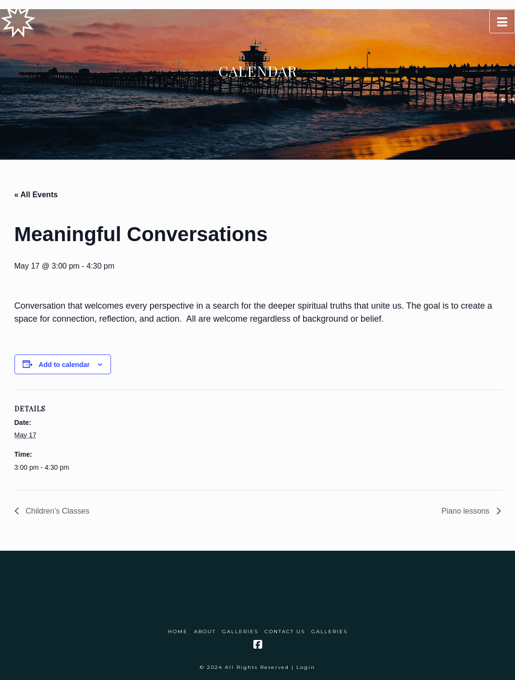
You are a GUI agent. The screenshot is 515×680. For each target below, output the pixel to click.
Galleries (240, 631)
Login (305, 667)
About (205, 631)
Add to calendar (64, 364)
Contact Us (284, 631)
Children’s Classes (57, 511)
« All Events (36, 194)
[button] (502, 21)
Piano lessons (466, 511)
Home (178, 631)
